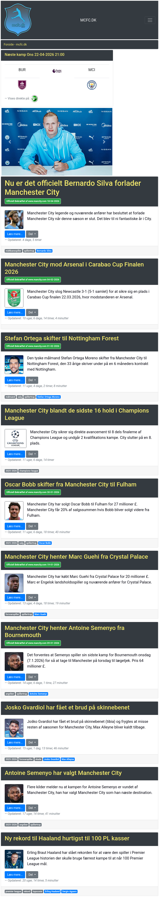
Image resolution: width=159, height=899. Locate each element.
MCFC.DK (88, 20)
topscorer (38, 891)
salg (20, 397)
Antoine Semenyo (38, 694)
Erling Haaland (52, 891)
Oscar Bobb (45, 543)
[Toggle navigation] (150, 20)
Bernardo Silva (44, 251)
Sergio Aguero (69, 891)
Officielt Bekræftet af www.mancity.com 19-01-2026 (32, 564)
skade (38, 759)
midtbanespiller (13, 251)
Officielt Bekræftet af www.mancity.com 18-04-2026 (32, 201)
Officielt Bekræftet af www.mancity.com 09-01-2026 (32, 643)
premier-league (13, 891)
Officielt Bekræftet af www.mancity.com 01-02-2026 (32, 346)
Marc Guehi (40, 614)
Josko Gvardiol (51, 759)
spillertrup (29, 251)
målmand (10, 397)
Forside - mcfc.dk (15, 44)
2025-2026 (11, 471)
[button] (9, 142)
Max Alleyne (68, 759)
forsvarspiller (12, 614)
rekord (27, 891)
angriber (10, 694)
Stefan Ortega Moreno (48, 397)
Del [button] (31, 234)
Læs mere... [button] (15, 234)
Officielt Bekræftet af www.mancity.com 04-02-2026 (32, 279)
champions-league (28, 471)
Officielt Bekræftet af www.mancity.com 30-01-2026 (32, 492)
